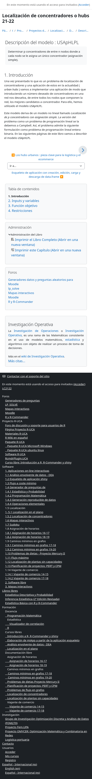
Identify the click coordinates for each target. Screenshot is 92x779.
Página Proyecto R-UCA (20, 429)
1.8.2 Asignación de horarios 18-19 (27, 537)
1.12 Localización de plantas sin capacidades (33, 561)
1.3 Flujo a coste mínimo (20, 483)
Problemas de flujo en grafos (24, 690)
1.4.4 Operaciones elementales (25, 504)
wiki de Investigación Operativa (42, 356)
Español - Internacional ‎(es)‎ (19, 764)
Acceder (84, 4)
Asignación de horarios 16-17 (26, 661)
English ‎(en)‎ (12, 768)
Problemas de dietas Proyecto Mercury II (32, 681)
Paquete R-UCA (15, 442)
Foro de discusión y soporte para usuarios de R (35, 425)
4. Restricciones (20, 210)
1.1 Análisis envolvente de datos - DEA (29, 475)
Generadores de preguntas (22, 400)
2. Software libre (15, 582)
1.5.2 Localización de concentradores (28, 516)
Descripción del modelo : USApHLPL (84, 30)
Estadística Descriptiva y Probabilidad (29, 595)
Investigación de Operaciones (36, 331)
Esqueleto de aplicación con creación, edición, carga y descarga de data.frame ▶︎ (46, 175)
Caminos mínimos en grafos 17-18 (28, 673)
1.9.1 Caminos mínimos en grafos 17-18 (30, 545)
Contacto (8, 743)
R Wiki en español (16, 437)
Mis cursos (12, 756)
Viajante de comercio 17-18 (24, 710)
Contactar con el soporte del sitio (26, 376)
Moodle (13, 297)
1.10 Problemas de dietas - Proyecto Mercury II (35, 553)
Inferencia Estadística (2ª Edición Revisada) (32, 599)
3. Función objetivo (22, 205)
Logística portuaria (17, 739)
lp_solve (13, 288)
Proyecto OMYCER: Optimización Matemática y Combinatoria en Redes (46, 733)
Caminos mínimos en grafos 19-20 (28, 677)
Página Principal (5, 30)
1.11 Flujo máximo (17, 557)
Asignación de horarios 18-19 (26, 665)
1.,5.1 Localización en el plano (24, 512)
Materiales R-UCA (16, 433)
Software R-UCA (15, 454)
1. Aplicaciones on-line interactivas (27, 470)
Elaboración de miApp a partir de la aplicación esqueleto (42, 640)
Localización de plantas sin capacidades (31, 698)
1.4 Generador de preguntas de (25, 487)
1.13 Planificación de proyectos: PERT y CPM (33, 566)
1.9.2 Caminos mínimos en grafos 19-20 (30, 549)
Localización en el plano (21, 648)
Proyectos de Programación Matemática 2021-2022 (37, 30)
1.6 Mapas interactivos (19, 520)
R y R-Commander (20, 302)
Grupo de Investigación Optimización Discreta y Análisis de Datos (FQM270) (47, 721)
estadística (72, 340)
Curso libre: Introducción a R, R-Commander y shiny (38, 462)
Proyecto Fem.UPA (17, 727)
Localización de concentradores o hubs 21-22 (57, 30)
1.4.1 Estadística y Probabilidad (25, 491)
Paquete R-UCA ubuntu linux (24, 450)
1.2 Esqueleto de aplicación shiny (26, 479)
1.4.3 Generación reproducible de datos (30, 500)
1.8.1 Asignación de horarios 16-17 (27, 533)
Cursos (12, 30)
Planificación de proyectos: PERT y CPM (31, 685)
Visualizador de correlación (24, 624)
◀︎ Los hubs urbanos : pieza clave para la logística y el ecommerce (46, 157)
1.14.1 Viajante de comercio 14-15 (26, 574)
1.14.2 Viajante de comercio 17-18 (26, 578)
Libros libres (10, 590)
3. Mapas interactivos (18, 586)
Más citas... (16, 361)
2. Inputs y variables (23, 200)
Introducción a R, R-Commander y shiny (31, 636)
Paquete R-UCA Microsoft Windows (28, 446)
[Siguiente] (83, 150)
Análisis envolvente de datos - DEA (28, 644)
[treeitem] (46, 245)
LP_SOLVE (11, 404)
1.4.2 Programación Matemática (25, 495)
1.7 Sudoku (12, 524)
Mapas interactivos (21, 293)
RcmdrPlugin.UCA (16, 458)
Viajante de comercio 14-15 (24, 706)
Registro (10, 760)
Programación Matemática (21, 30)
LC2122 (7, 388)
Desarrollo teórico (71, 30)
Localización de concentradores (26, 694)
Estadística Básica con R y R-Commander (31, 603)
